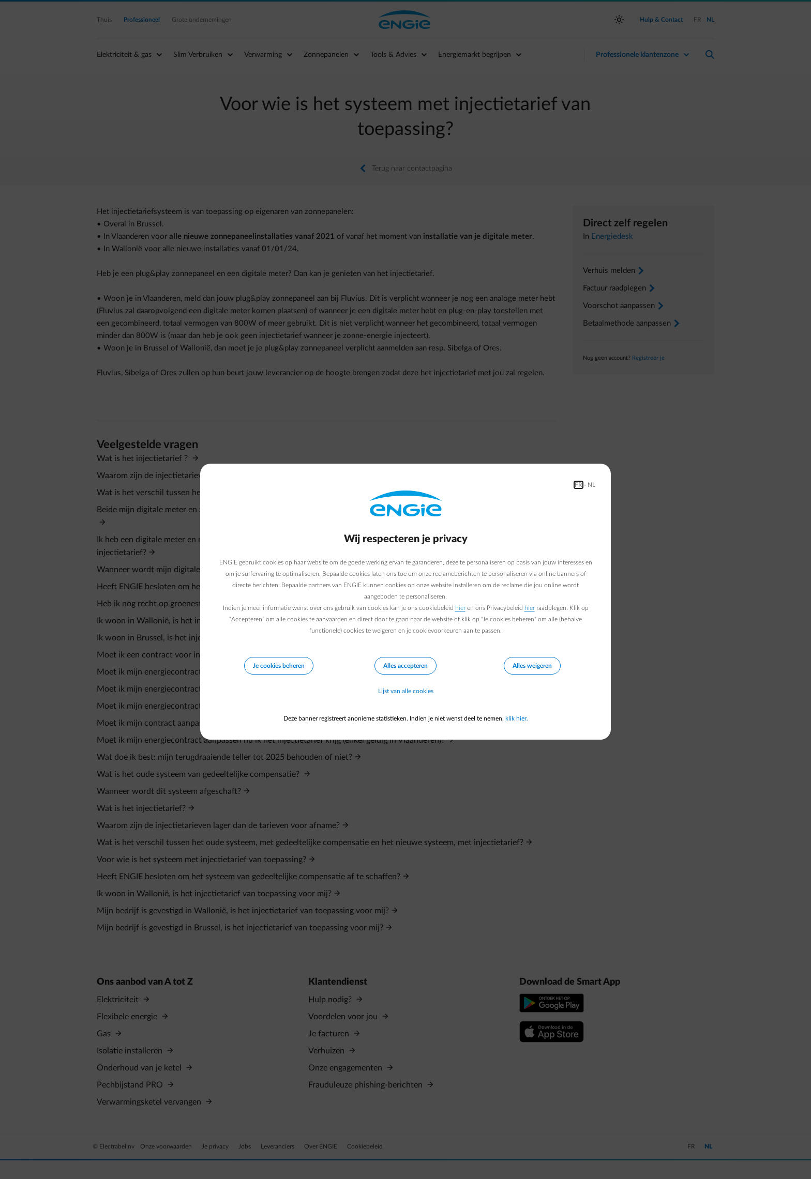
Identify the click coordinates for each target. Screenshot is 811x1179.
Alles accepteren (405, 666)
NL (591, 485)
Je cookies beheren (279, 666)
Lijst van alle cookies (405, 691)
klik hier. (516, 718)
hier (460, 608)
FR (578, 485)
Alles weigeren (532, 666)
